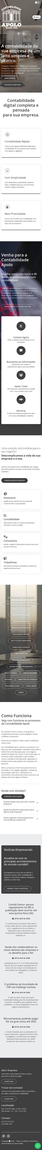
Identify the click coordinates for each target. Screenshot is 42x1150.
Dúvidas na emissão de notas (21, 666)
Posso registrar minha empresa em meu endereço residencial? (18, 818)
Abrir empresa (9, 78)
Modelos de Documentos (21, 628)
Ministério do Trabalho (27, 679)
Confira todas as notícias (17, 888)
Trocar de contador (12, 85)
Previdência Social (12, 686)
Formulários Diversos (21, 647)
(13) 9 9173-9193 (7, 1121)
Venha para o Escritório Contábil (17, 307)
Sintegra (8, 679)
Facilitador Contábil (21, 634)
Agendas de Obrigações (21, 615)
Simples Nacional (30, 673)
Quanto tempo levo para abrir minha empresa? (19, 803)
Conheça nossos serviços (14, 480)
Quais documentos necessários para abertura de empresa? (19, 810)
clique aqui (8, 1081)
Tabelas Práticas (21, 654)
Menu (37, 17)
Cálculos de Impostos (21, 660)
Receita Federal (11, 673)
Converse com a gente (13, 796)
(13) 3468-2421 (6, 1124)
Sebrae (21, 692)
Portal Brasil (31, 686)
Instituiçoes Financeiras (21, 641)
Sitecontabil (19, 1143)
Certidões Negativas (21, 621)
